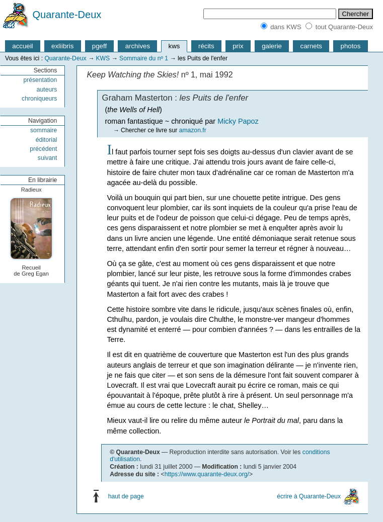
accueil (22, 46)
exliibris (62, 46)
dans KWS (285, 27)
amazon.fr (192, 130)
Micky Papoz (238, 121)
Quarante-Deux (67, 14)
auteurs (47, 89)
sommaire (43, 130)
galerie (272, 46)
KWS (103, 58)
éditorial (46, 139)
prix (238, 46)
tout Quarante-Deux (344, 27)
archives (137, 46)
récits (206, 46)
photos (351, 46)
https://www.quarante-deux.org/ (207, 474)
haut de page (126, 496)
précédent (43, 148)
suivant (47, 157)
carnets (311, 46)
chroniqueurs (39, 98)
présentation (40, 79)
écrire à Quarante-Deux (309, 496)
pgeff (99, 46)
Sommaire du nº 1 (143, 58)
